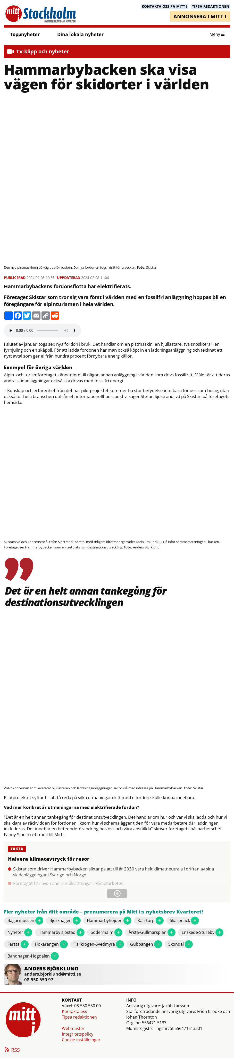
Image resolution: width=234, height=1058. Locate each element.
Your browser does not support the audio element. (42, 330)
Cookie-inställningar (81, 1040)
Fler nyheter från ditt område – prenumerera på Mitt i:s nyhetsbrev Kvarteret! (103, 912)
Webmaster (73, 1028)
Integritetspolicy (77, 1034)
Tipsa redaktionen (79, 1017)
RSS (12, 1050)
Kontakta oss (74, 1011)
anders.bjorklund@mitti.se (52, 974)
